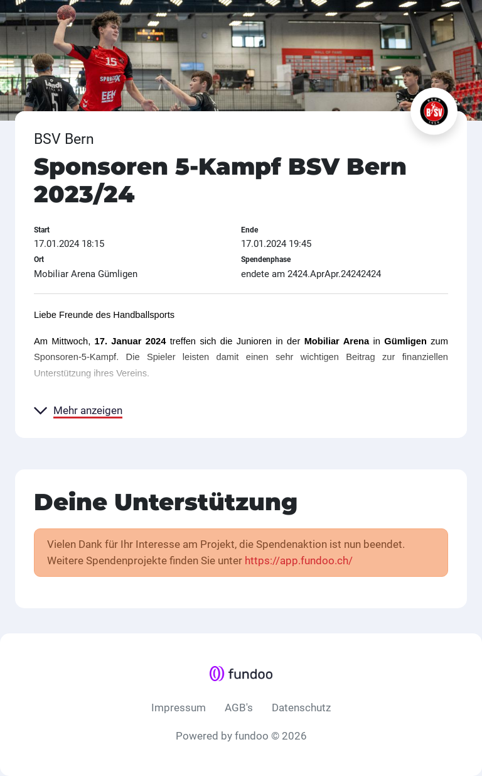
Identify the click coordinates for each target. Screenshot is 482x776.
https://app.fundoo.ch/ (299, 560)
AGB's (239, 707)
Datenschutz (301, 707)
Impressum (178, 707)
